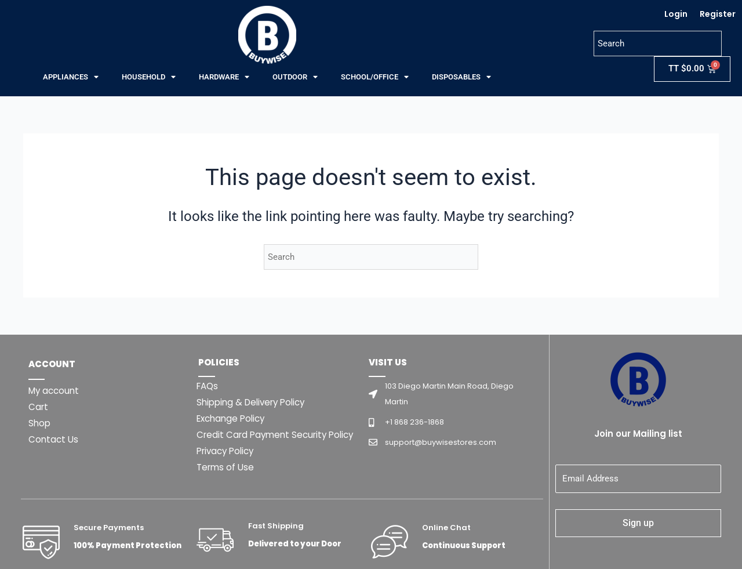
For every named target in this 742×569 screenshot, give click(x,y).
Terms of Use (227, 467)
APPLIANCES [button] (71, 77)
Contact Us (54, 439)
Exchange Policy (233, 418)
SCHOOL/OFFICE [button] (375, 77)
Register (718, 14)
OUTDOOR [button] (295, 77)
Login (676, 14)
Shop (40, 423)
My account (55, 390)
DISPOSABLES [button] (461, 77)
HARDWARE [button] (224, 77)
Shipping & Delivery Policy (255, 402)
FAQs (208, 386)
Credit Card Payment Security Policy (279, 434)
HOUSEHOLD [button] (149, 77)
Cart (38, 407)
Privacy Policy (228, 451)
